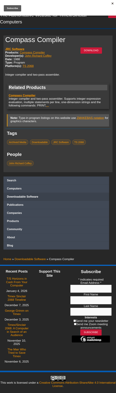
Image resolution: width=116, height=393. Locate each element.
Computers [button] (14, 188)
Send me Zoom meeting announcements (92, 326)
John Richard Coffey (38, 56)
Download (91, 50)
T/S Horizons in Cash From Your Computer (16, 282)
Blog (10, 245)
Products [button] (13, 221)
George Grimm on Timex (16, 312)
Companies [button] (14, 213)
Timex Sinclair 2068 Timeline (16, 298)
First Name (91, 294)
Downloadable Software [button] (22, 197)
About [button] (11, 237)
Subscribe (91, 332)
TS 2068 (28, 66)
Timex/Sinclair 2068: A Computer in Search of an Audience (16, 330)
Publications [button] (15, 205)
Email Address (90, 282)
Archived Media (17, 142)
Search (11, 180)
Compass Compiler (32, 53)
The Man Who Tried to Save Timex (16, 353)
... (47, 105)
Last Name (91, 306)
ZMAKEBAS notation (90, 118)
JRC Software (14, 49)
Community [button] (14, 229)
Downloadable (40, 142)
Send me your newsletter (92, 321)
